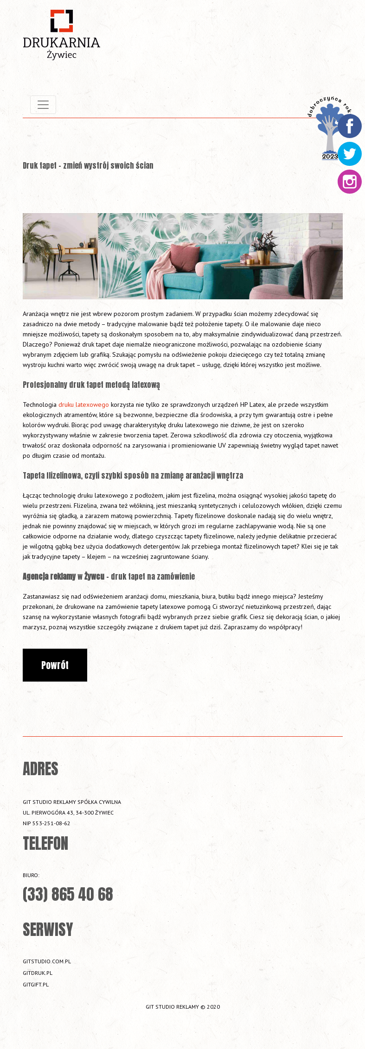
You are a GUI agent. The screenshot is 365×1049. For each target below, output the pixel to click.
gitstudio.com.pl (47, 961)
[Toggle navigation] (43, 104)
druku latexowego (83, 404)
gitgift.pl (36, 984)
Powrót (55, 665)
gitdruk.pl (37, 972)
